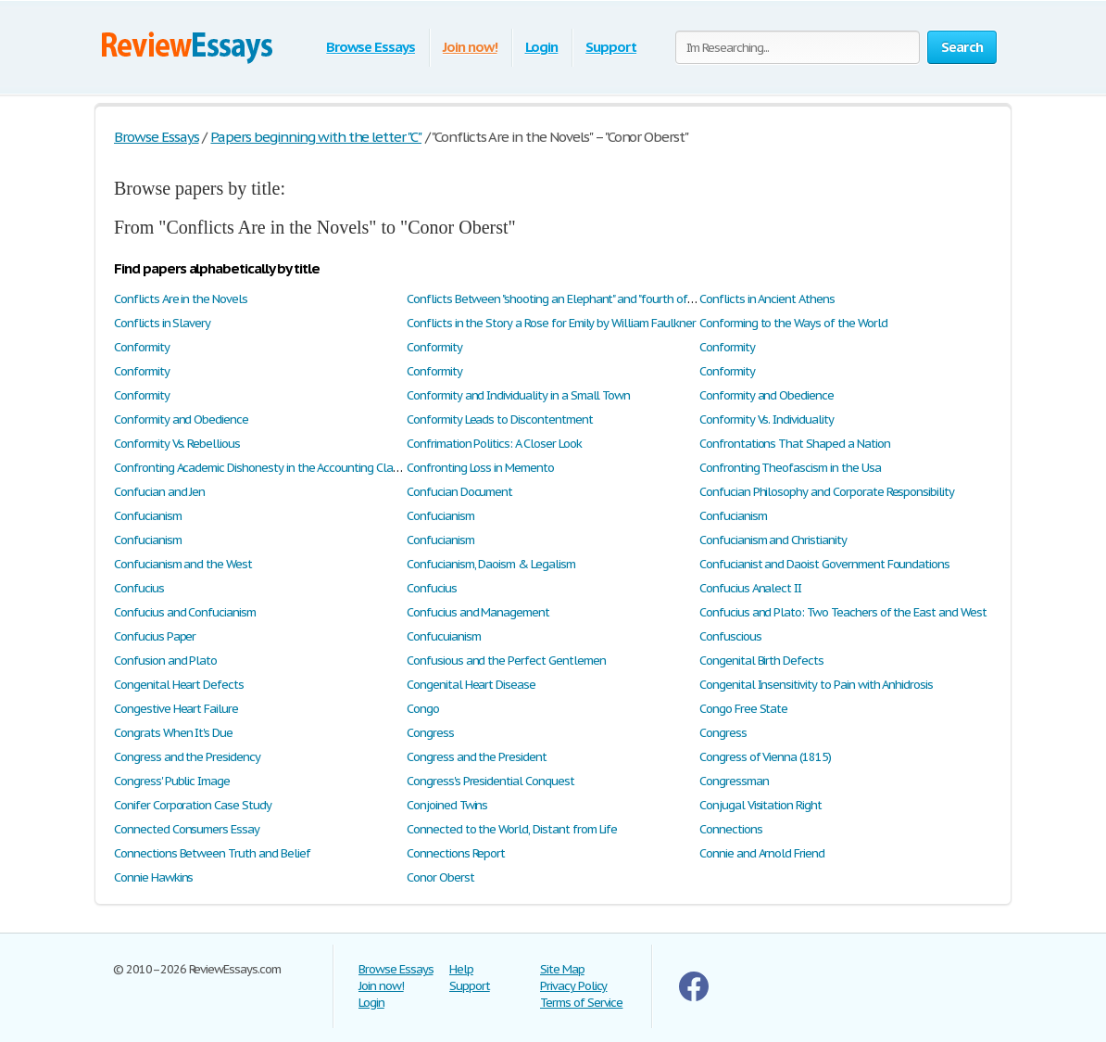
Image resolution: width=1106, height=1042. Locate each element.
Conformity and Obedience (766, 395)
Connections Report (456, 853)
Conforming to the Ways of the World (793, 323)
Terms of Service (581, 1002)
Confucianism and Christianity (773, 540)
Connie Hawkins (153, 877)
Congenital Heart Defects (179, 685)
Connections (730, 829)
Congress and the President (477, 757)
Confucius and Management (478, 612)
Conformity (142, 347)
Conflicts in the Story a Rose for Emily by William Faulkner (551, 323)
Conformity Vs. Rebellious (177, 443)
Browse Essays (370, 47)
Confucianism (148, 516)
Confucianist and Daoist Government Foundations (824, 564)
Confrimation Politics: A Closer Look (494, 443)
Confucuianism (443, 636)
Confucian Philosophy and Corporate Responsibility (826, 492)
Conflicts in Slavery (162, 323)
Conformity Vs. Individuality (766, 419)
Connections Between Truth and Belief (212, 853)
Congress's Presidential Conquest (490, 781)
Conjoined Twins (447, 805)
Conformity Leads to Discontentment (500, 419)
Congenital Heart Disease (471, 685)
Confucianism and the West (183, 564)
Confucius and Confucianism (185, 612)
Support (610, 47)
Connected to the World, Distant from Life (512, 829)
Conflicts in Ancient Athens (767, 299)
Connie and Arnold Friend (761, 853)
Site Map (562, 969)
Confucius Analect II (750, 588)
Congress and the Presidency (187, 757)
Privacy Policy (573, 986)
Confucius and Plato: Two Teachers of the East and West (843, 612)
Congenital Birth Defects (761, 660)
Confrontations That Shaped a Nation (794, 443)
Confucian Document (459, 492)
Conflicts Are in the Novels (180, 299)
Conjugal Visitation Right (760, 805)
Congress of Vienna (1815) (765, 757)
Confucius (139, 588)
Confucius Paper (154, 636)
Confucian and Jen (159, 492)
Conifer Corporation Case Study (192, 805)
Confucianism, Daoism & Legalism (491, 564)
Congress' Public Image (172, 781)
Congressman (734, 781)
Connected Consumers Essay (186, 829)
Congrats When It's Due (173, 733)
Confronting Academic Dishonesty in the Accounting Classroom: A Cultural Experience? (331, 468)
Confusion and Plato (165, 660)
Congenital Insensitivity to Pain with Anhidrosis (816, 685)
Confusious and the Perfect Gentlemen (506, 660)
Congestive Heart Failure (176, 709)
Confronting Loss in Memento (480, 468)
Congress (430, 733)
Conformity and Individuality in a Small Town (518, 395)
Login (542, 47)
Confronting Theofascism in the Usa (790, 468)
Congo (423, 709)
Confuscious (730, 636)
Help (461, 969)
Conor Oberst (440, 877)
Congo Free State (743, 709)
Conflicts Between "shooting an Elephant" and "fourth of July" (559, 299)
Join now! (470, 47)
